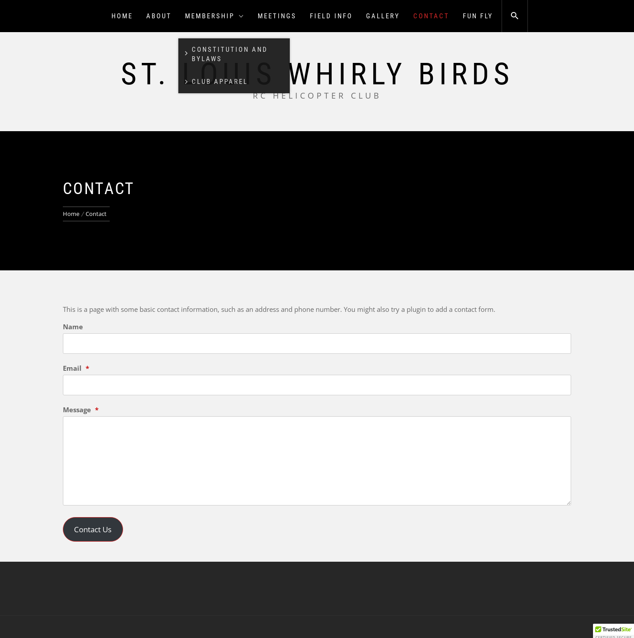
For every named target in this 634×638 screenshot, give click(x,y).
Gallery (383, 16)
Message (81, 409)
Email (76, 368)
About (159, 16)
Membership (214, 16)
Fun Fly (478, 16)
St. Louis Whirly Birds (317, 74)
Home (122, 16)
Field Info (331, 16)
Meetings (277, 16)
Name (73, 326)
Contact (431, 16)
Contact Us (92, 529)
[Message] (317, 460)
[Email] (317, 385)
